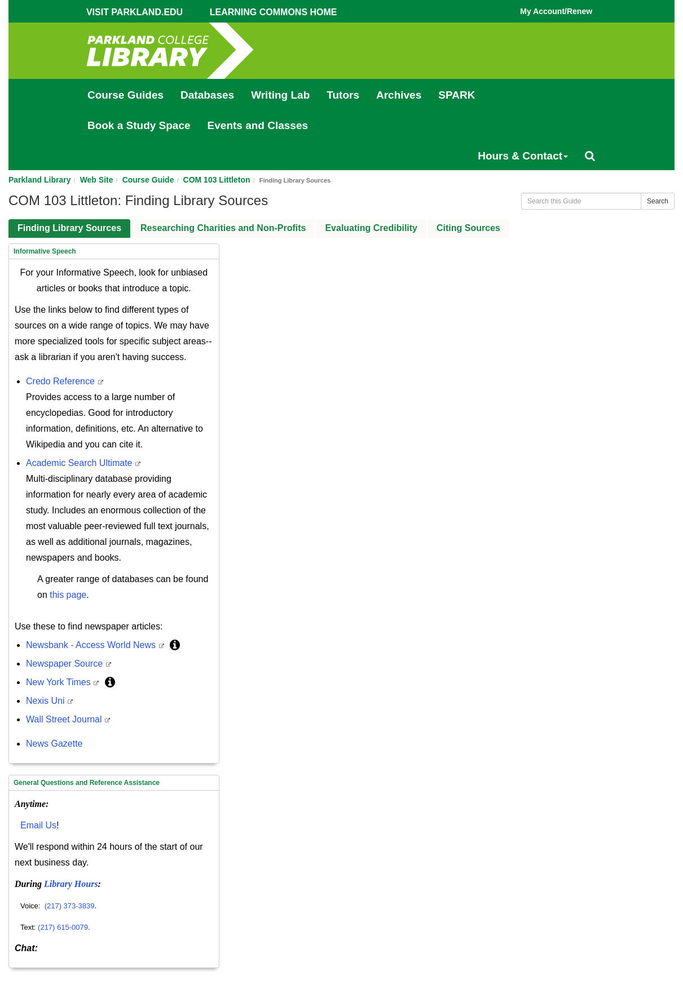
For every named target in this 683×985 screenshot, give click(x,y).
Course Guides (125, 95)
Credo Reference (61, 381)
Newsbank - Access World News (92, 645)
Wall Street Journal (65, 719)
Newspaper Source (65, 663)
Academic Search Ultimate (80, 463)
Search (657, 201)
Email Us (38, 825)
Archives (398, 95)
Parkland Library (39, 179)
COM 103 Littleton (216, 179)
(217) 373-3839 (70, 906)
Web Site (96, 179)
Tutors (343, 95)
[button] (175, 645)
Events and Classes (258, 125)
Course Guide (148, 179)
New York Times (59, 682)
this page (68, 595)
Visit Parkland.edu (134, 12)
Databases (207, 95)
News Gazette (54, 743)
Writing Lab (280, 95)
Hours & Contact (523, 156)
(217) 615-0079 (63, 927)
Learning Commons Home (273, 12)
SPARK (456, 95)
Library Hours (71, 884)
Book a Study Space (139, 125)
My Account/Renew (556, 11)
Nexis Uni (46, 701)
